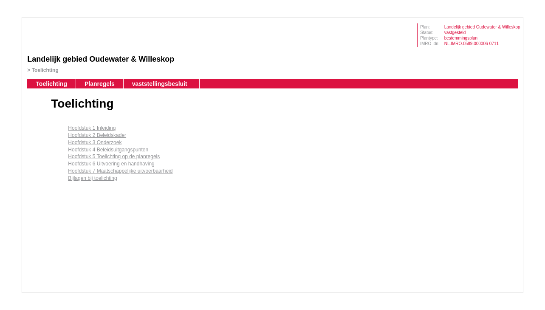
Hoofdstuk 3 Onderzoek (94, 142)
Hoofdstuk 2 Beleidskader (97, 135)
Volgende (32, 143)
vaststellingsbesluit (159, 83)
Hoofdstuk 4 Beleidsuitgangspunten (108, 150)
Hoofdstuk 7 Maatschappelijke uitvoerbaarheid (120, 171)
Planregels (100, 83)
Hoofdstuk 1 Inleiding (92, 128)
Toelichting (45, 70)
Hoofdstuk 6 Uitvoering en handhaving (111, 164)
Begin (32, 118)
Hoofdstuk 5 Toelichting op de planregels (114, 156)
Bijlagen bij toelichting (92, 178)
